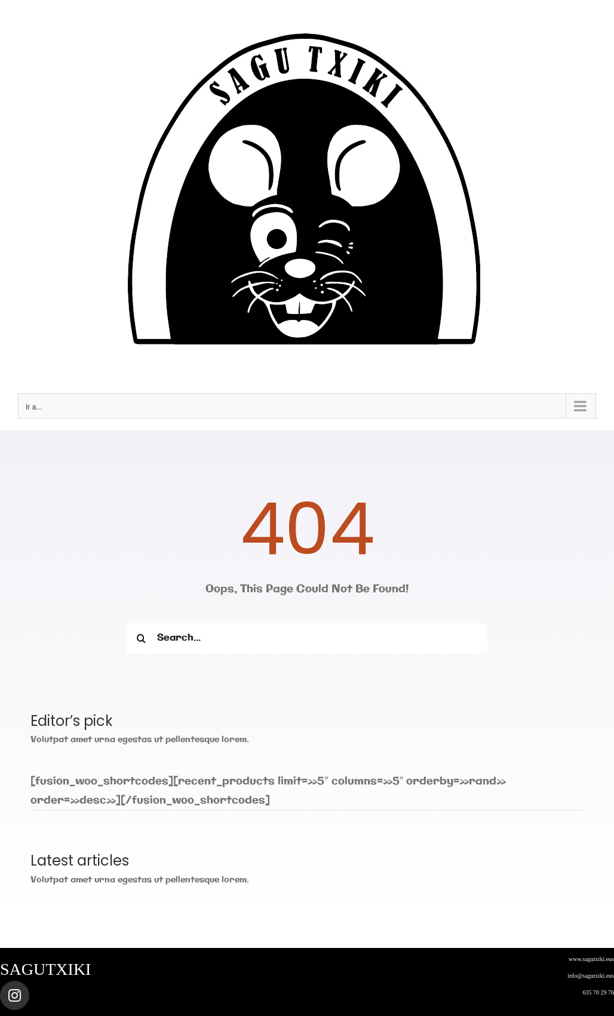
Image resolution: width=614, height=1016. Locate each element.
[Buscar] (141, 638)
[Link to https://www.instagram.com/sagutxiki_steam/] (14, 995)
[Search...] (307, 638)
